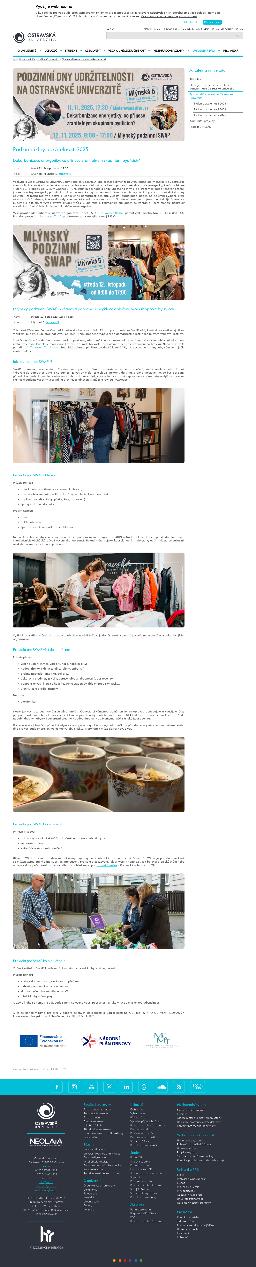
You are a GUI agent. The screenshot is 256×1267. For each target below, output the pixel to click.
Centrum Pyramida (95, 1157)
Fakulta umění (92, 1117)
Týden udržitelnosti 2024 (210, 109)
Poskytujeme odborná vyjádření (195, 1225)
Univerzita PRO (206, 51)
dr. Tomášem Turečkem (41, 347)
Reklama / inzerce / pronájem (194, 1202)
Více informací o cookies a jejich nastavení (169, 16)
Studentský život (139, 1141)
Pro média (230, 51)
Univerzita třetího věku (190, 1199)
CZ (108, 29)
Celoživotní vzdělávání (189, 1194)
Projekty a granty (187, 1152)
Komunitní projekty (202, 121)
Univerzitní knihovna (95, 1149)
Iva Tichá (55, 216)
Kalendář (89, 1197)
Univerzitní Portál (232, 29)
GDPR (180, 1175)
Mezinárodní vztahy (171, 51)
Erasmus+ (183, 1114)
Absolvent (95, 51)
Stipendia (135, 1177)
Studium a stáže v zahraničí (146, 1173)
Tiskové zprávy (185, 1221)
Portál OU (136, 1157)
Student (73, 51)
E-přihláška (137, 1109)
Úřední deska (91, 1201)
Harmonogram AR (141, 1169)
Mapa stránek (152, 29)
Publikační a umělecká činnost (194, 1144)
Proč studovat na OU (142, 1133)
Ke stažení (183, 1233)
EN (112, 29)
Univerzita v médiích (188, 1229)
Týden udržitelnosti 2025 (210, 115)
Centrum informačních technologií (103, 1165)
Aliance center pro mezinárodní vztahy (199, 1118)
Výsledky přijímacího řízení (145, 1121)
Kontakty (89, 1209)
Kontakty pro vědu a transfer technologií (200, 1160)
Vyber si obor (138, 1113)
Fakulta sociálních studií (97, 1109)
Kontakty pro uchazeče (143, 1145)
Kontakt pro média (188, 1217)
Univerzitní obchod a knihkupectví (103, 1153)
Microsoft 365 (170, 29)
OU (15, 59)
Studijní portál (210, 29)
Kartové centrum (93, 1169)
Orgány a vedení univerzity (99, 1185)
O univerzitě (29, 51)
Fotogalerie (90, 1193)
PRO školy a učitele (188, 1187)
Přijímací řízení (138, 1117)
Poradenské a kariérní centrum (102, 1173)
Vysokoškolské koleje (96, 1161)
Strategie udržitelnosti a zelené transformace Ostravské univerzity (212, 87)
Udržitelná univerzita (48, 59)
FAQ (132, 1217)
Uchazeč (53, 51)
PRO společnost (186, 1191)
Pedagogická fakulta (96, 1113)
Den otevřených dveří (142, 1137)
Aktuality (195, 79)
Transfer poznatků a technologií (195, 1156)
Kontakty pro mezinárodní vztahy (196, 1126)
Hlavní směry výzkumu (190, 1140)
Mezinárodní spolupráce (191, 1110)
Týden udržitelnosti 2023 (210, 103)
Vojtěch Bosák (113, 213)
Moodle (186, 29)
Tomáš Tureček (107, 865)
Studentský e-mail (140, 1161)
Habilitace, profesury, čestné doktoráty (199, 1122)
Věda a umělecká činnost (129, 51)
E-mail (196, 29)
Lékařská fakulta (93, 1125)
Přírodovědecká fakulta (97, 1129)
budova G (65, 173)
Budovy (88, 1205)
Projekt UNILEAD (200, 126)
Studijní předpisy (140, 1189)
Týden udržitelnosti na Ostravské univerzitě (84, 59)
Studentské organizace (143, 1193)
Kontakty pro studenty (143, 1197)
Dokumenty (90, 1189)
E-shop (181, 1183)
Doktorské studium (141, 1129)
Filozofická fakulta (94, 1121)
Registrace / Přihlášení (143, 1213)
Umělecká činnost (187, 1148)
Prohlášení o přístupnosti (191, 1179)
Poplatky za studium (142, 1181)
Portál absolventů (140, 1209)
